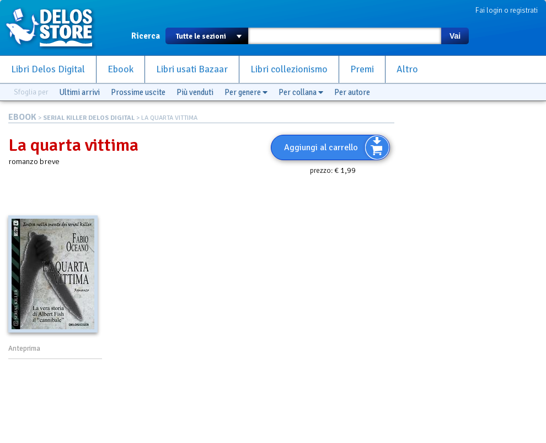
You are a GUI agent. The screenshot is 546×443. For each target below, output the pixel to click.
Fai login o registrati (506, 10)
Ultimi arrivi (79, 92)
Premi (362, 69)
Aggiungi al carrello (321, 147)
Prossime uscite (138, 92)
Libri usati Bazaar (192, 69)
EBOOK (22, 117)
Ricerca (145, 36)
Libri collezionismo (289, 69)
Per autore (352, 92)
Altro (407, 69)
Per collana (301, 92)
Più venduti (194, 92)
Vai (455, 35)
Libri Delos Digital (48, 69)
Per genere (245, 92)
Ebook (120, 69)
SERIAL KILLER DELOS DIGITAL (89, 118)
